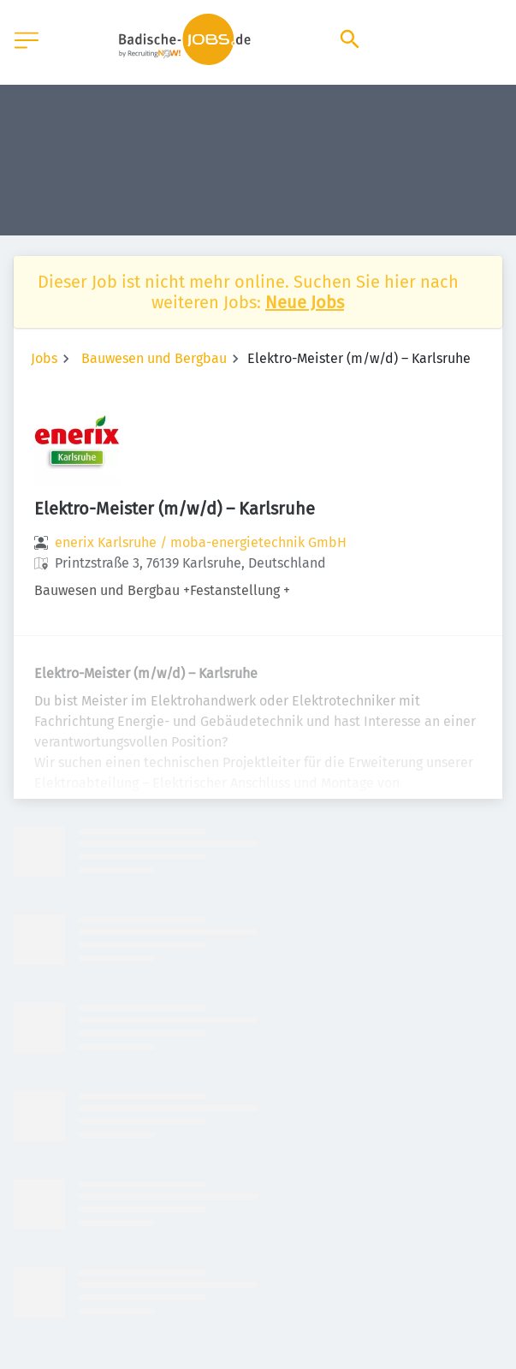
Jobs (44, 358)
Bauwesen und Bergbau (154, 358)
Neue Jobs (304, 302)
